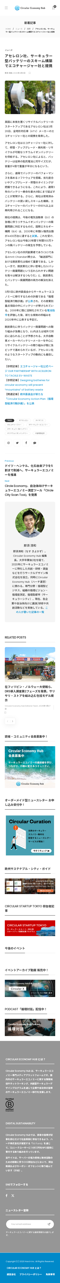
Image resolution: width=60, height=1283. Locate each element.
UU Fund (36, 1143)
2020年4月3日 (19, 73)
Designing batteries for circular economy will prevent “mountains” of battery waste (27, 384)
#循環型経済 (39, 433)
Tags (9, 420)
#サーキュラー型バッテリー (17, 429)
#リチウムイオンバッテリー (17, 433)
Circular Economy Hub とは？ (24, 1268)
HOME (8, 29)
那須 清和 (8, 73)
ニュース (19, 29)
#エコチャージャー (14, 425)
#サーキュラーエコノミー (38, 425)
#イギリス (39, 420)
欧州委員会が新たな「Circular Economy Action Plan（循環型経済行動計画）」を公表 (29, 398)
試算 (34, 236)
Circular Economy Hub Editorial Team (21, 706)
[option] (30, 681)
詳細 (17, 1170)
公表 (30, 301)
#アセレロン (23, 420)
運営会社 (11, 1274)
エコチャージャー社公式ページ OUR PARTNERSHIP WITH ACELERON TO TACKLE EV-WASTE (29, 371)
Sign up (49, 1224)
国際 (29, 29)
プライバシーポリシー (31, 1274)
